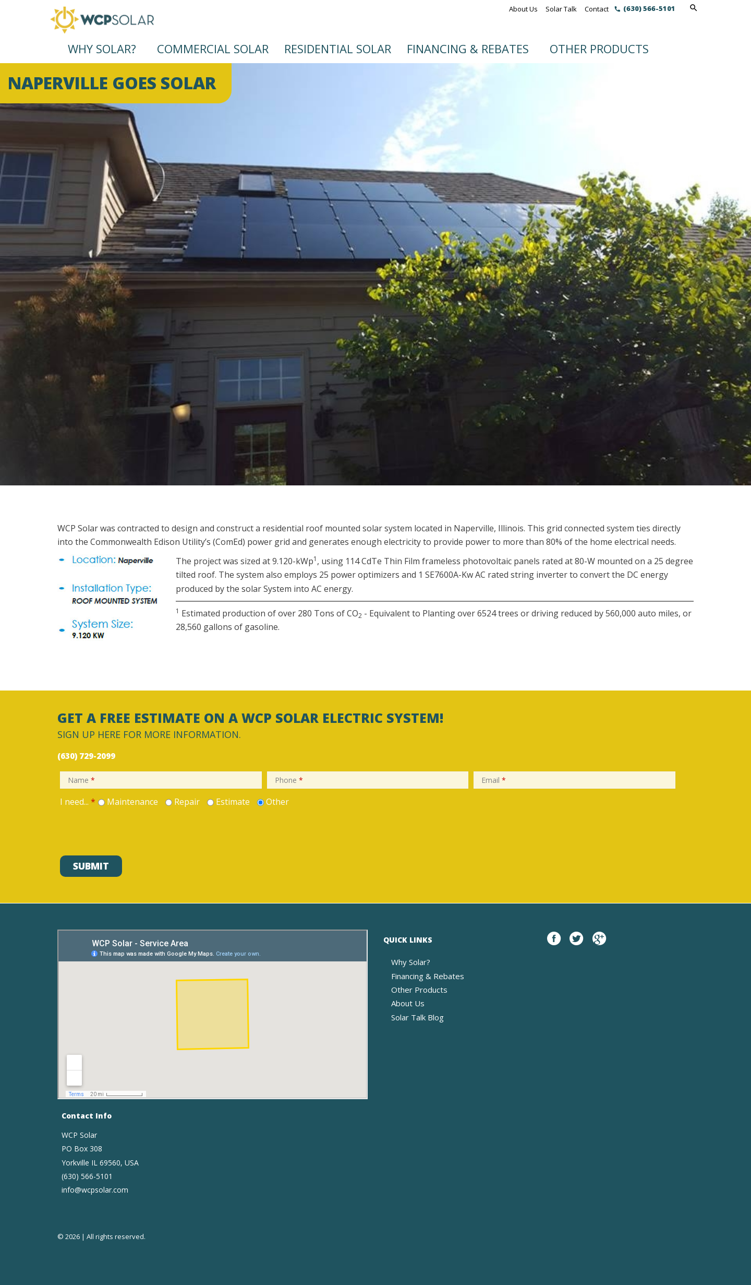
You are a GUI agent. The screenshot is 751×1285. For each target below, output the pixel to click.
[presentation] (136, 830)
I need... (77, 801)
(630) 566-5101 (649, 8)
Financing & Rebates (468, 48)
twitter (576, 944)
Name (81, 780)
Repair (187, 801)
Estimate (233, 801)
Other (277, 801)
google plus (599, 944)
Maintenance (132, 801)
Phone (289, 780)
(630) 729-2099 (86, 756)
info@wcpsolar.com (95, 1190)
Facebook (554, 944)
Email (493, 780)
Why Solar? (102, 48)
